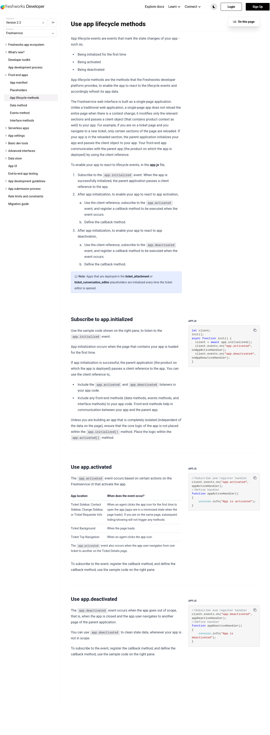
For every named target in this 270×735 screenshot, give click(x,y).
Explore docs (154, 7)
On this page (244, 22)
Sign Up (257, 6)
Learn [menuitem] (174, 7)
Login (231, 6)
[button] (214, 6)
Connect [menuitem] (193, 7)
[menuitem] (154, 6)
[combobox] (25, 23)
